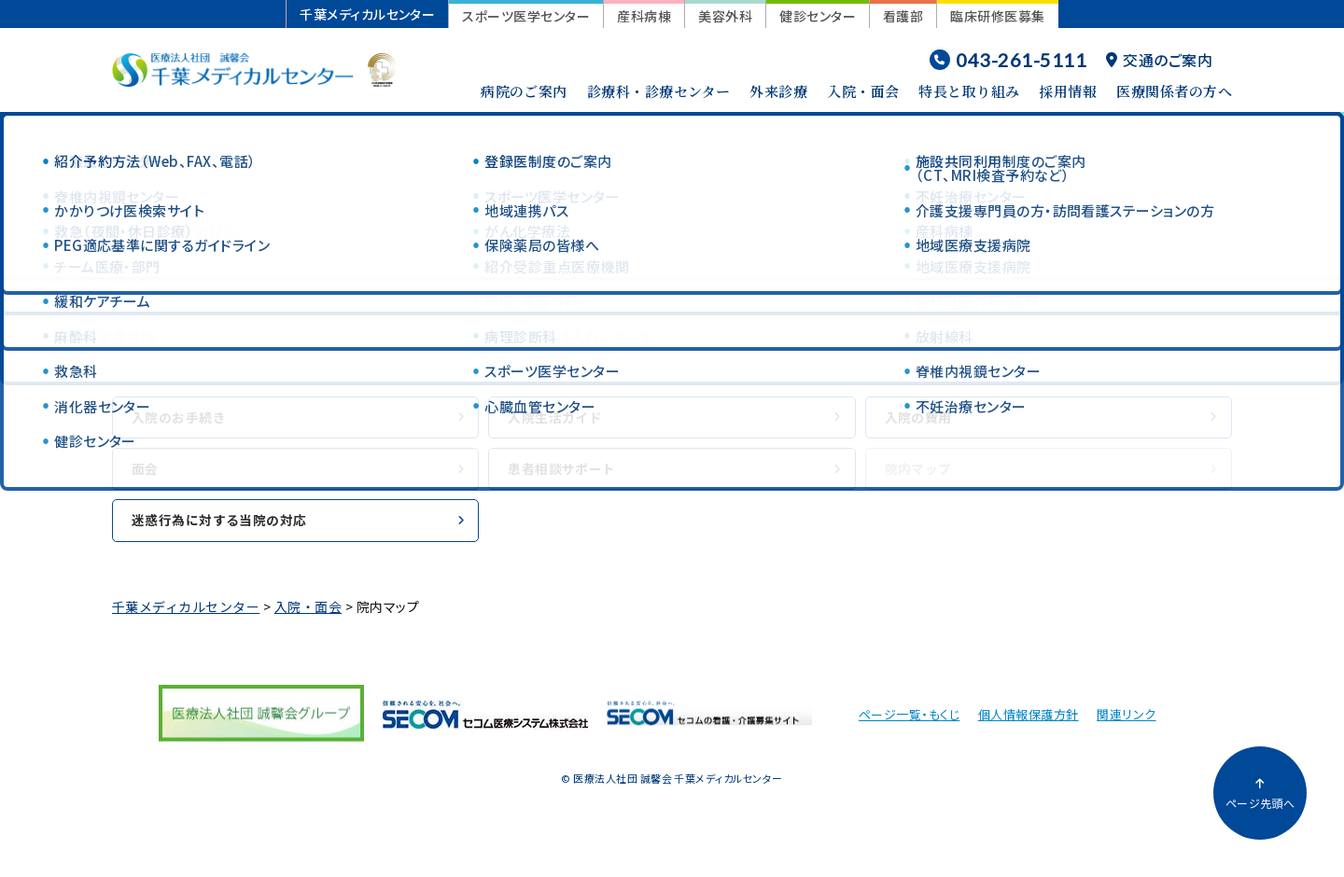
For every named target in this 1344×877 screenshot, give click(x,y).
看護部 (903, 16)
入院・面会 (863, 91)
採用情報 (1068, 91)
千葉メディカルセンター (367, 14)
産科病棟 (644, 16)
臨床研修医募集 (997, 16)
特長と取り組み (968, 91)
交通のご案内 (1159, 59)
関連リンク (1126, 723)
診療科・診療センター (659, 91)
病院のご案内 (524, 91)
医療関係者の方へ (1174, 91)
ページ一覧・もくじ (909, 723)
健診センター (817, 16)
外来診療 (778, 91)
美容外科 (725, 16)
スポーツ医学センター (526, 16)
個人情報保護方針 (1028, 723)
